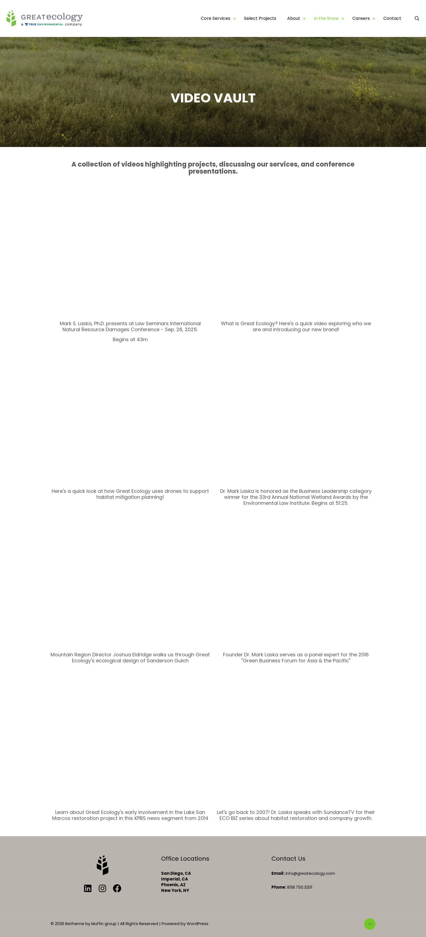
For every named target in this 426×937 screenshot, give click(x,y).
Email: (277, 873)
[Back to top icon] (369, 924)
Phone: (278, 887)
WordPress (197, 923)
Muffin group (104, 923)
